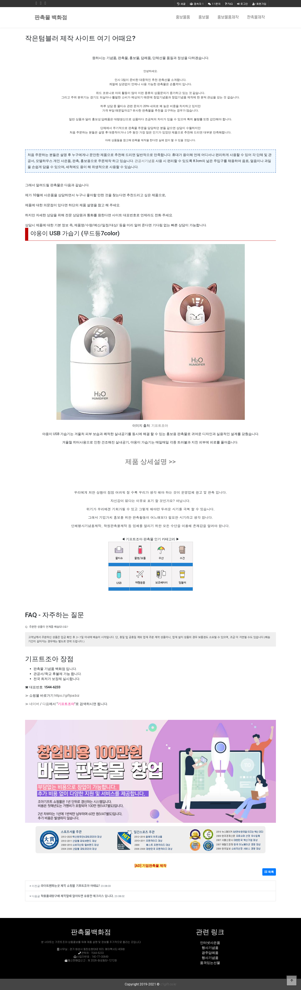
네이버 (34, 704)
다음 (45, 704)
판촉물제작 (256, 17)
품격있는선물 (210, 963)
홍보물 (203, 17)
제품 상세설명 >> (150, 462)
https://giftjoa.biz (66, 696)
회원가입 (259, 3)
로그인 (242, 3)
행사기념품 (210, 948)
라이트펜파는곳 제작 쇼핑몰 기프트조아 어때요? (70, 885)
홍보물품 (183, 17)
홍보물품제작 (228, 17)
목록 (269, 872)
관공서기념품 (145, 161)
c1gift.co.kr (168, 984)
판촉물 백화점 (50, 17)
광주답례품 (210, 953)
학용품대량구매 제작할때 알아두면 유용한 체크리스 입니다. (77, 896)
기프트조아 (159, 426)
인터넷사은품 (210, 943)
